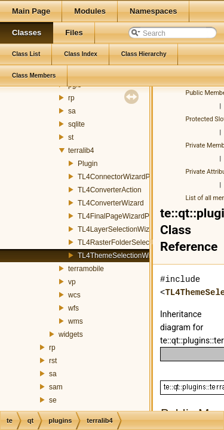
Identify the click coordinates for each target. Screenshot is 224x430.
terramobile (86, 269)
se (53, 400)
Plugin (87, 163)
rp (71, 98)
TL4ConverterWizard (111, 203)
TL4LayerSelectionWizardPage (127, 229)
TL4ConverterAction (110, 190)
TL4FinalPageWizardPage (119, 216)
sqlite (76, 124)
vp (72, 282)
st (70, 137)
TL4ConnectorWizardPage (120, 177)
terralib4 (81, 150)
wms (75, 321)
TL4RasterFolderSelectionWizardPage (139, 242)
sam (56, 387)
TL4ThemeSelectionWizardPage (129, 255)
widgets (71, 334)
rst (53, 361)
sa (72, 111)
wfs (73, 308)
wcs (74, 295)
